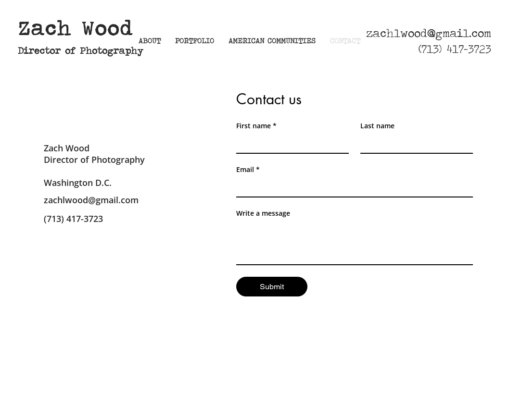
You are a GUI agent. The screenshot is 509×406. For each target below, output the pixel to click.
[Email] (351, 187)
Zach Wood (75, 28)
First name (256, 126)
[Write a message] (354, 242)
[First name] (289, 143)
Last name (377, 126)
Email (248, 169)
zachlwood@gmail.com (428, 32)
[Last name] (413, 143)
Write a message (263, 213)
